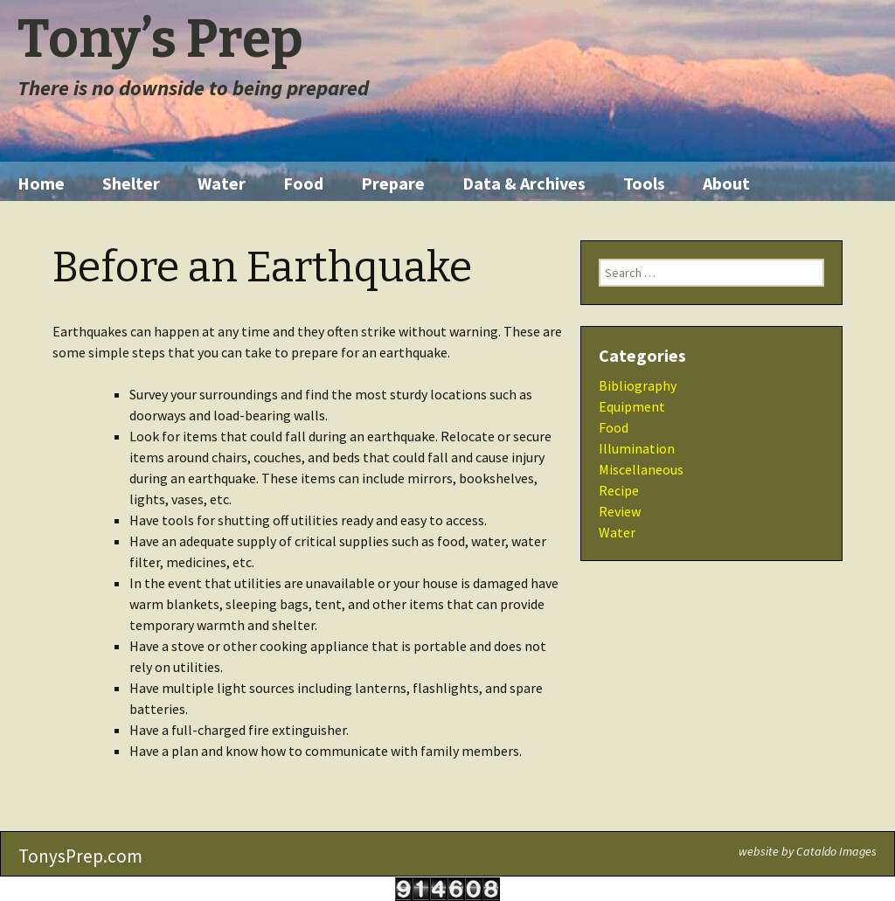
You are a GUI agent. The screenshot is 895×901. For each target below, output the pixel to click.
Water (222, 183)
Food (303, 183)
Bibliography (637, 385)
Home (41, 183)
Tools (644, 183)
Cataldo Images (836, 851)
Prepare (393, 183)
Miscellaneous (641, 469)
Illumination (637, 448)
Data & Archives (524, 183)
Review (620, 511)
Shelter (131, 183)
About (726, 183)
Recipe (619, 490)
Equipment (632, 406)
